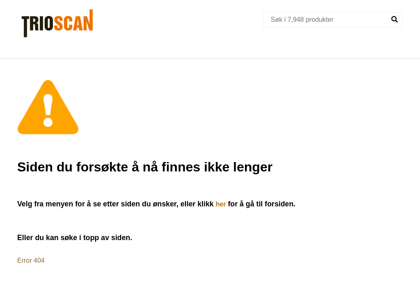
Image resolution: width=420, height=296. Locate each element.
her (221, 204)
